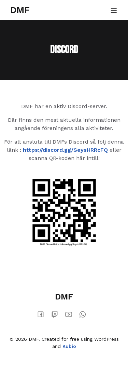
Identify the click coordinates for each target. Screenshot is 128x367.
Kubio (69, 346)
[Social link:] (43, 314)
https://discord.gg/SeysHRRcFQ (65, 150)
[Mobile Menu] (114, 10)
